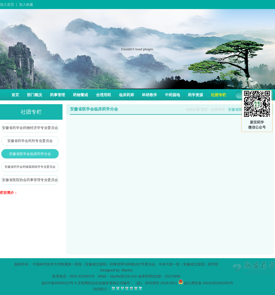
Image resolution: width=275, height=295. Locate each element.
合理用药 (103, 95)
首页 (15, 95)
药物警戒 (80, 95)
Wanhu (127, 270)
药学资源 (195, 95)
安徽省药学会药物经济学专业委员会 (30, 128)
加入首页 (7, 5)
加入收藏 (26, 5)
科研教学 (149, 95)
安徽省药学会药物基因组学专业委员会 (30, 167)
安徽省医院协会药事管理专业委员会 (30, 180)
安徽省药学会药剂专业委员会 (30, 141)
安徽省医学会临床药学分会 (30, 154)
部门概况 (34, 95)
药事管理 (57, 95)
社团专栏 (218, 95)
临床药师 (126, 95)
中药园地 (172, 95)
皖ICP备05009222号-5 (59, 283)
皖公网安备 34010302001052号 (206, 283)
